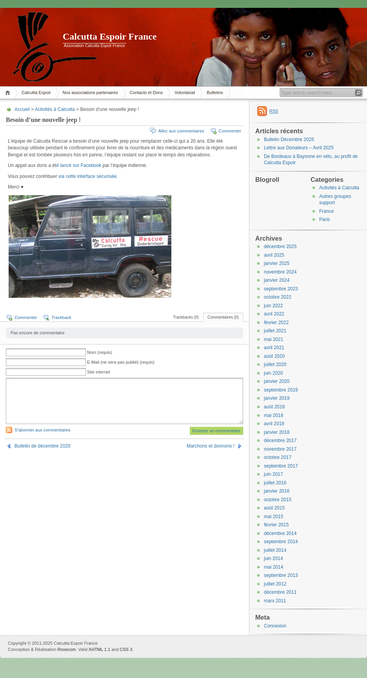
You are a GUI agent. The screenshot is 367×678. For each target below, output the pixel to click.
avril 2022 (274, 314)
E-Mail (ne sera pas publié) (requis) (120, 362)
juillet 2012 (275, 584)
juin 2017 (273, 474)
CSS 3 (126, 649)
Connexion (275, 626)
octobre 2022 (277, 297)
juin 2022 (273, 305)
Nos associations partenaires (90, 92)
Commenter (230, 131)
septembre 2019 (281, 390)
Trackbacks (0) (186, 317)
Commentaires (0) (223, 317)
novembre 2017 (280, 449)
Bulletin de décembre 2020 (43, 446)
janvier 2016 (276, 491)
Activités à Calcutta (55, 109)
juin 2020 (273, 373)
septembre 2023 (281, 289)
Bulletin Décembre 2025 (289, 139)
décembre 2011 (280, 592)
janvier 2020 (276, 381)
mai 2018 (273, 415)
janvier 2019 (276, 398)
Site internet (98, 372)
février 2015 (276, 525)
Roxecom (67, 649)
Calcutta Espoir (36, 92)
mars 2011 (275, 601)
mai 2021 (273, 339)
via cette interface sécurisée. (88, 176)
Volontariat (184, 92)
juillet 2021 (275, 331)
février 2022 (276, 322)
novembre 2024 (280, 272)
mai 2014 (273, 567)
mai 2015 (273, 516)
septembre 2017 (281, 466)
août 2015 (274, 508)
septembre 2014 (281, 541)
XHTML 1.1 (99, 649)
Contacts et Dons (146, 92)
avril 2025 (274, 255)
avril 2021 (274, 347)
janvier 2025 (276, 263)
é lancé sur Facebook (79, 165)
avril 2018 (274, 423)
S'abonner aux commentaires (43, 430)
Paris (324, 219)
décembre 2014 (280, 533)
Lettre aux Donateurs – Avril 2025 (299, 147)
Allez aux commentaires (181, 131)
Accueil (9, 93)
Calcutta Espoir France (110, 36)
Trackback (61, 317)
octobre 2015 (277, 499)
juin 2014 (273, 558)
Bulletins (215, 92)
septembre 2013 (281, 575)
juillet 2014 (275, 550)
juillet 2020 (275, 364)
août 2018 (274, 407)
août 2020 (274, 356)
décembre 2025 (280, 246)
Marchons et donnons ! (210, 446)
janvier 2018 (276, 432)
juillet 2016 (275, 483)
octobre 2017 (277, 457)
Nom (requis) (99, 352)
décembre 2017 (280, 440)
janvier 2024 (276, 280)
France (326, 211)
